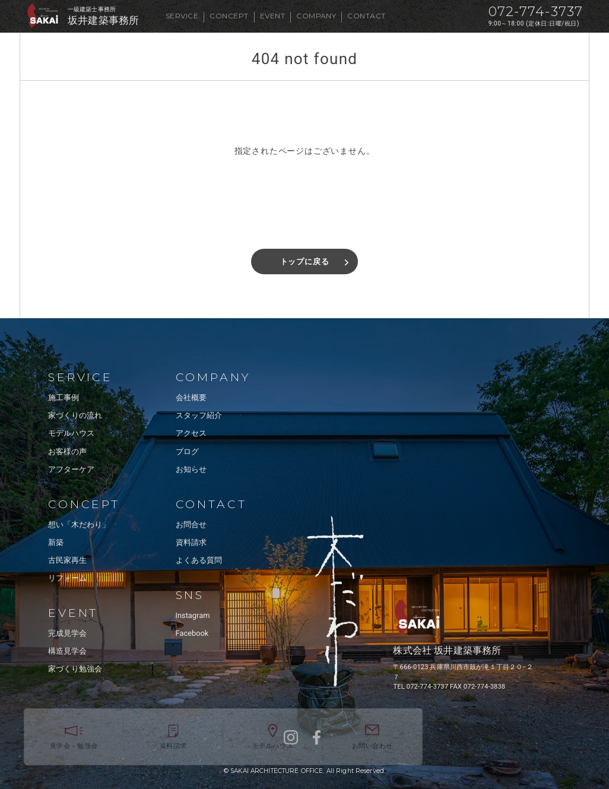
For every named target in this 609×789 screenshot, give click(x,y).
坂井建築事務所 (103, 20)
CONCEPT (229, 15)
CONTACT (366, 15)
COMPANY (316, 15)
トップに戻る (304, 261)
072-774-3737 (536, 12)
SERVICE (182, 15)
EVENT (272, 15)
